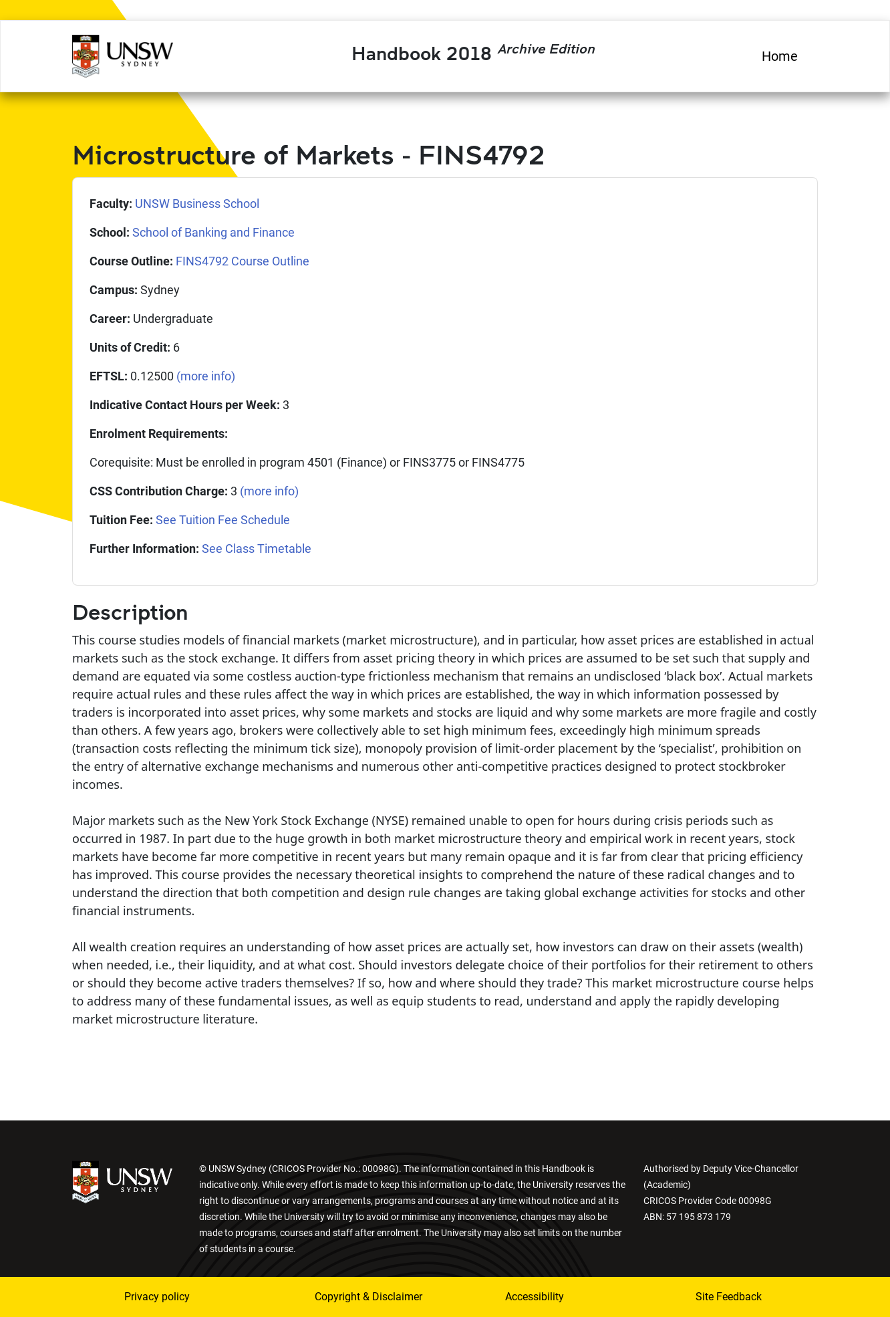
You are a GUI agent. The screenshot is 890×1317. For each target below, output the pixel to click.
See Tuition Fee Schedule (223, 520)
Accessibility (534, 1296)
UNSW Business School (197, 204)
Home (780, 56)
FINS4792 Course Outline (242, 261)
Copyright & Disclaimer (360, 1296)
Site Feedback (729, 1296)
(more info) (205, 376)
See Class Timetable (256, 549)
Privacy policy (157, 1296)
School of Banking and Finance (213, 232)
